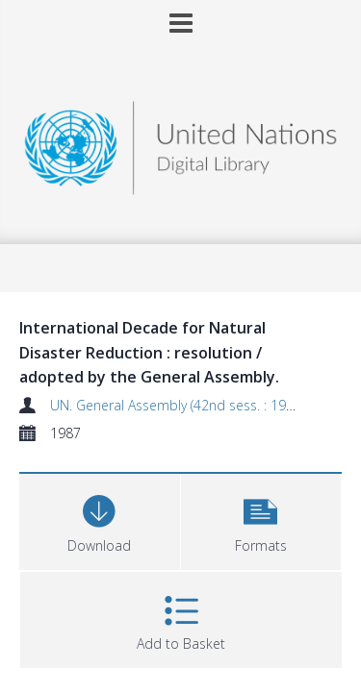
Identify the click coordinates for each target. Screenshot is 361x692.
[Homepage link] (181, 142)
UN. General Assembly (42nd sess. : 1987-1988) (195, 405)
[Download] (99, 519)
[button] (261, 519)
